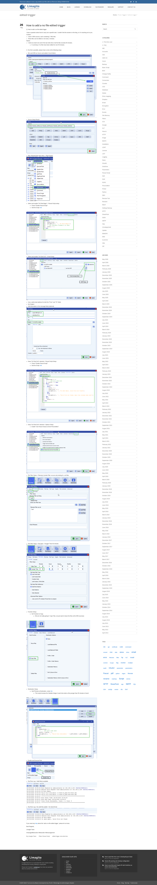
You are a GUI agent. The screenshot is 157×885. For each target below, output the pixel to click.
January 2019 (106, 518)
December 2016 (107, 562)
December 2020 (107, 451)
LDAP (104, 147)
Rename (104, 201)
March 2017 (105, 559)
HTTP (104, 134)
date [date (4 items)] (116, 652)
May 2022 (105, 400)
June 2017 (105, 553)
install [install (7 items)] (132, 657)
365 (103, 48)
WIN (103, 236)
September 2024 (107, 317)
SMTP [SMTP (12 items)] (128, 684)
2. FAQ (104, 45)
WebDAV (105, 233)
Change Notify (106, 74)
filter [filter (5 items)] (117, 657)
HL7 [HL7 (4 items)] (127, 657)
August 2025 (106, 288)
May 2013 (105, 629)
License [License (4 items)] (105, 663)
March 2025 (105, 304)
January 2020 (106, 486)
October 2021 (106, 422)
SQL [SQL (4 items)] (134, 684)
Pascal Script (46, 836)
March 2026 (105, 265)
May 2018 (105, 530)
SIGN (104, 217)
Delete (104, 93)
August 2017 (106, 550)
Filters (40, 836)
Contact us (131, 7)
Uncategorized (106, 227)
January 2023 (106, 374)
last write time (64, 836)
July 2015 (105, 594)
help (36, 823)
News (104, 160)
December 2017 (107, 540)
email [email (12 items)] (134, 652)
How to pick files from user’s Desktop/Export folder (118, 857)
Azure (104, 61)
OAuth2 (104, 163)
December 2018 (107, 521)
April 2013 (105, 633)
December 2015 (107, 585)
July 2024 (105, 320)
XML (103, 243)
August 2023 (106, 352)
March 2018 (105, 534)
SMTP (104, 221)
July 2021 (105, 431)
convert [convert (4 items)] (105, 652)
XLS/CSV (105, 240)
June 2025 (105, 294)
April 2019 (105, 511)
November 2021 (107, 419)
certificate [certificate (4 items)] (114, 647)
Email (104, 102)
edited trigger (55, 836)
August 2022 (106, 390)
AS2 (103, 55)
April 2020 (105, 476)
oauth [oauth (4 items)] (104, 668)
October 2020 (106, 457)
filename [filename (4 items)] (111, 657)
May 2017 (105, 556)
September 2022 (107, 387)
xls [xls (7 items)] (122, 689)
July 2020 (105, 467)
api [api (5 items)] (109, 647)
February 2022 (106, 409)
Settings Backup (107, 208)
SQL (103, 224)
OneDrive (105, 166)
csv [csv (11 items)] (111, 652)
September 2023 (107, 348)
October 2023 (106, 345)
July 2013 (105, 623)
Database (105, 90)
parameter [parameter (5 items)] (120, 668)
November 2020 (107, 454)
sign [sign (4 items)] (122, 684)
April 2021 (105, 438)
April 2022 (105, 403)
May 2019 (105, 508)
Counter (104, 83)
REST (104, 205)
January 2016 (106, 582)
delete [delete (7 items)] (122, 652)
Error (103, 109)
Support (120, 7)
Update (104, 230)
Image (104, 138)
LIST (103, 153)
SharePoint (105, 214)
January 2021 (106, 447)
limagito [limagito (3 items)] (112, 662)
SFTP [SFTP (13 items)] (105, 684)
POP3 (104, 182)
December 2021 (107, 415)
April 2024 (105, 326)
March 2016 (105, 578)
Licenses (77, 7)
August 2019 (106, 499)
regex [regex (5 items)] (123, 673)
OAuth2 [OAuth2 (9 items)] (111, 668)
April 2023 (105, 364)
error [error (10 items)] (105, 657)
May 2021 (105, 435)
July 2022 (105, 393)
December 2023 (107, 339)
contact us (37, 867)
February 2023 (106, 371)
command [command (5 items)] (128, 647)
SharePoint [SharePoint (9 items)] (115, 684)
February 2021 (106, 444)
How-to (104, 131)
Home (61, 7)
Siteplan (72, 883)
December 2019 (107, 489)
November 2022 (107, 380)
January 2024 (106, 336)
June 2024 (105, 323)
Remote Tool (106, 198)
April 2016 (105, 575)
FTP (103, 122)
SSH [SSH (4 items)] (104, 689)
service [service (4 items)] (128, 679)
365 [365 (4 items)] (104, 647)
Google (104, 125)
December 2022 (107, 377)
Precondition (106, 185)
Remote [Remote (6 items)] (130, 673)
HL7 (103, 128)
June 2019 (105, 505)
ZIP (103, 246)
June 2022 (105, 396)
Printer (104, 189)
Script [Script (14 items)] (121, 679)
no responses (115, 858)
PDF (103, 176)
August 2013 (106, 620)
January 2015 (106, 604)
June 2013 (105, 626)
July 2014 (105, 617)
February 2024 (106, 332)
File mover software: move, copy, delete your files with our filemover (38, 1)
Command (105, 77)
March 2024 (105, 329)
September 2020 (107, 460)
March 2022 (105, 406)
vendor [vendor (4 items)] (116, 689)
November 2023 (107, 342)
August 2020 (106, 463)
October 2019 (106, 495)
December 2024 (107, 307)
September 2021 (107, 425)
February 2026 (106, 269)
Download (87, 7)
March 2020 (105, 479)
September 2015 (107, 588)
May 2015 (105, 601)
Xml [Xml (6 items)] (126, 689)
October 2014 (106, 607)
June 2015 (105, 597)
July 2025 (105, 291)
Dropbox (104, 99)
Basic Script (105, 67)
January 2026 (106, 272)
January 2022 (106, 412)
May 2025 (105, 297)
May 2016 (105, 572)
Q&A (103, 195)
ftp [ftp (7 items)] (122, 657)
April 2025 (105, 301)
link (41, 207)
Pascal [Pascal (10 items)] (105, 673)
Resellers (111, 7)
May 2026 (105, 259)
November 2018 (107, 524)
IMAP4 (104, 141)
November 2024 (107, 310)
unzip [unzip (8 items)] (110, 689)
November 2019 (107, 492)
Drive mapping (106, 96)
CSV (103, 86)
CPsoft (50, 883)
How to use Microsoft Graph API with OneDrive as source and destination (118, 866)
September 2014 (107, 610)
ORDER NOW (65, 1)
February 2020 (106, 483)
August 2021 (106, 428)
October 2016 (106, 566)
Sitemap (127, 883)
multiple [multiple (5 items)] (130, 663)
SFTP (104, 211)
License (104, 150)
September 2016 (107, 569)
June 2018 (105, 527)
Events (104, 112)
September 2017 (107, 546)
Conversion (105, 80)
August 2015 (106, 591)
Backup (104, 64)
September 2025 (107, 285)
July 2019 (105, 502)
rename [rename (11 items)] (106, 679)
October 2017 (106, 543)
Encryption (105, 106)
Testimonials (133, 883)
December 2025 (107, 275)
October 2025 (106, 281)
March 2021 (105, 441)
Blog (59, 1)
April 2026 (105, 262)
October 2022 (106, 384)
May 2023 (105, 361)
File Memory (106, 115)
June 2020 (105, 470)
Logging (104, 157)
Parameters (105, 169)
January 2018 (106, 537)
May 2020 (105, 473)
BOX (103, 70)
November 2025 (107, 278)
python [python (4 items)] (118, 673)
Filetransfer (99, 7)
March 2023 (105, 368)
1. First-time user (107, 42)
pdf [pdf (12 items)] (112, 673)
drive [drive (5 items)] (127, 652)
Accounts (105, 51)
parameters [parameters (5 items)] (128, 668)
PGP (103, 179)
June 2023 (105, 358)
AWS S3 (104, 58)
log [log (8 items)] (117, 663)
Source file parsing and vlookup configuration (117, 861)
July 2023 (105, 355)
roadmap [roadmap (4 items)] (114, 679)
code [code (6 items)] (121, 647)
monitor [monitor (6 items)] (123, 663)
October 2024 (106, 313)
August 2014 (106, 613)
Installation (105, 144)
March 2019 (105, 514)
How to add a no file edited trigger (45, 25)
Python (104, 192)
